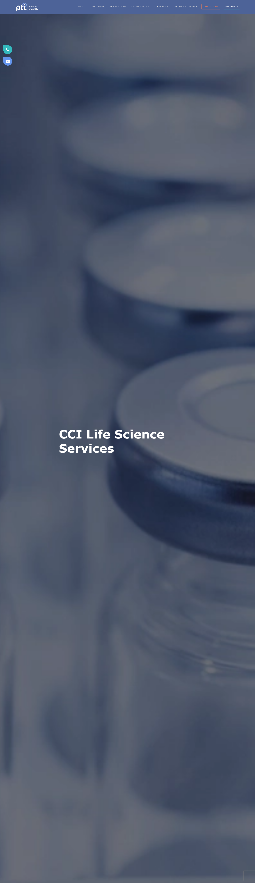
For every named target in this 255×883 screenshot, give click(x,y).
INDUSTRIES (98, 6)
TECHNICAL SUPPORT (187, 6)
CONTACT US (211, 6)
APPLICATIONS (117, 6)
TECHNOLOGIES (140, 6)
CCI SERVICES (162, 6)
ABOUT (82, 6)
